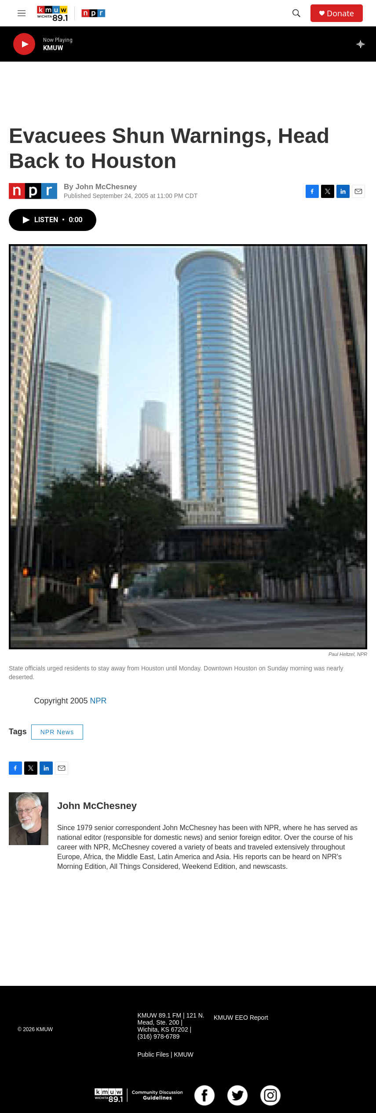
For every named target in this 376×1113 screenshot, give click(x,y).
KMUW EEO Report (241, 1017)
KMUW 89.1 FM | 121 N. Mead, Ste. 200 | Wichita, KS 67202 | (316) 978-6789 (171, 1026)
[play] (24, 44)
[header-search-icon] (296, 13)
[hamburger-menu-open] (21, 13)
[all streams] (363, 44)
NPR (98, 700)
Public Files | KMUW (165, 1054)
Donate (340, 13)
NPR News (57, 732)
